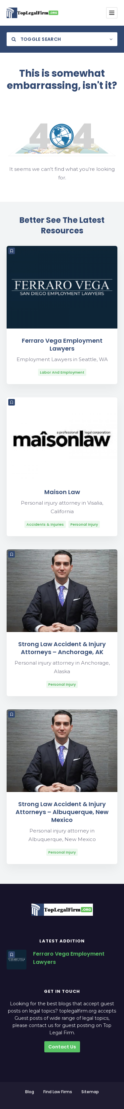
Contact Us (62, 1046)
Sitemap (90, 1092)
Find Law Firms (57, 1092)
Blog (29, 1092)
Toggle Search (36, 39)
